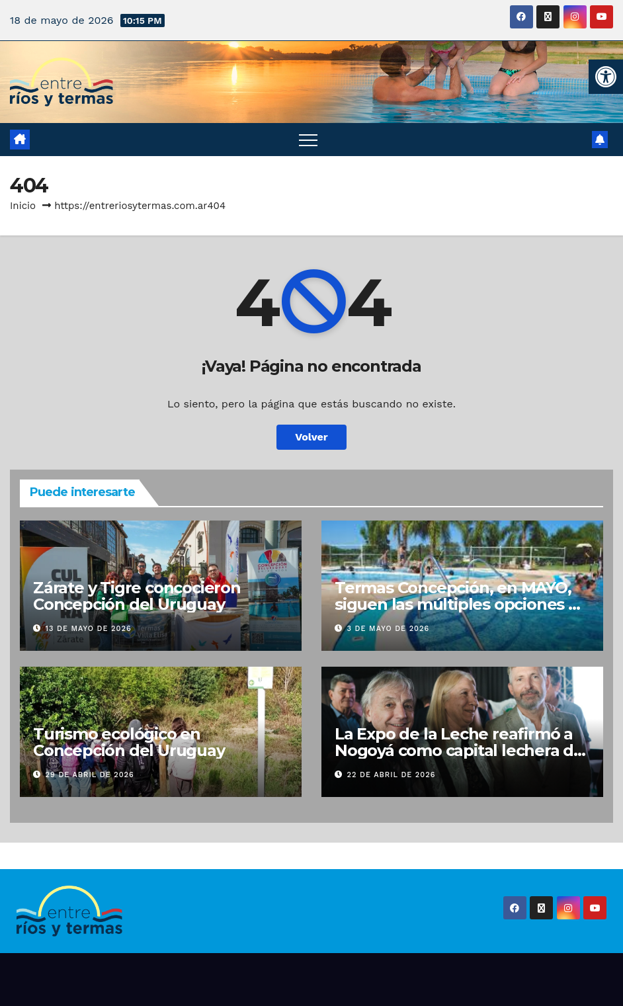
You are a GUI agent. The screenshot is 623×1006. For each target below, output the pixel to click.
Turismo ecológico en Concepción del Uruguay (129, 742)
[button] (606, 77)
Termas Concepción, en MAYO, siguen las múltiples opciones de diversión (462, 604)
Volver (311, 437)
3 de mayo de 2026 (388, 628)
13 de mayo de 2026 (89, 628)
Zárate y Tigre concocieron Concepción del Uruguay (137, 596)
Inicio (23, 206)
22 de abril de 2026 (391, 775)
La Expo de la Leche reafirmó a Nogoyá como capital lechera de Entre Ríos (459, 750)
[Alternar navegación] (308, 139)
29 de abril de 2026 (90, 775)
